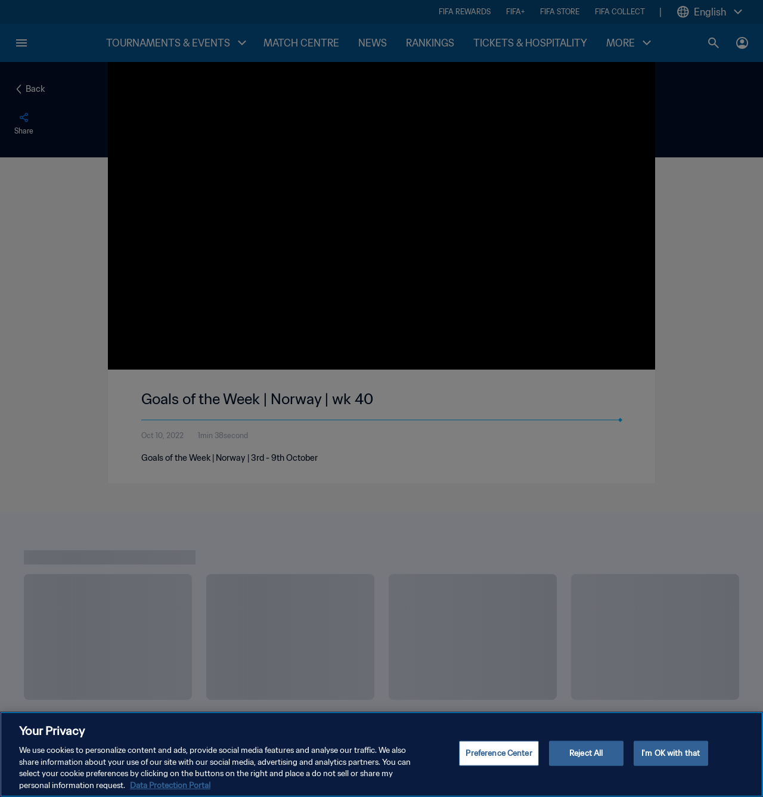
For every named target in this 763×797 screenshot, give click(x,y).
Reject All (586, 758)
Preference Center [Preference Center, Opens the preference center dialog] (499, 758)
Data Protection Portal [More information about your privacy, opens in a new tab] (170, 790)
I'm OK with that (670, 758)
